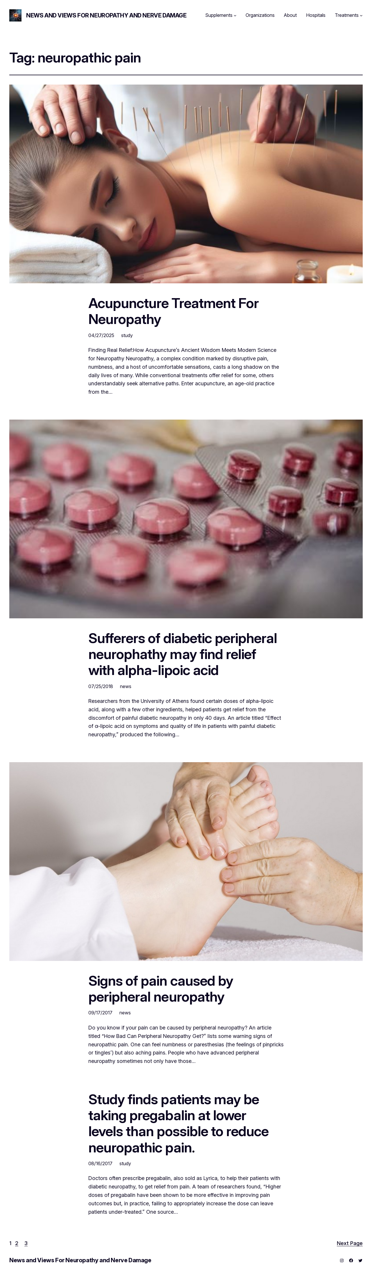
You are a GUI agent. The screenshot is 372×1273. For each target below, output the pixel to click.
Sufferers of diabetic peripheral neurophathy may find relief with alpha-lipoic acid (182, 654)
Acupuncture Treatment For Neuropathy (173, 311)
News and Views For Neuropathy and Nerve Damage (106, 15)
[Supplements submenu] (235, 15)
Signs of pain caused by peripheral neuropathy (160, 989)
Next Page (350, 1243)
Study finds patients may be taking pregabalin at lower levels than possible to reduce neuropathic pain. (178, 1123)
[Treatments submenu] (361, 15)
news (125, 686)
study (127, 335)
